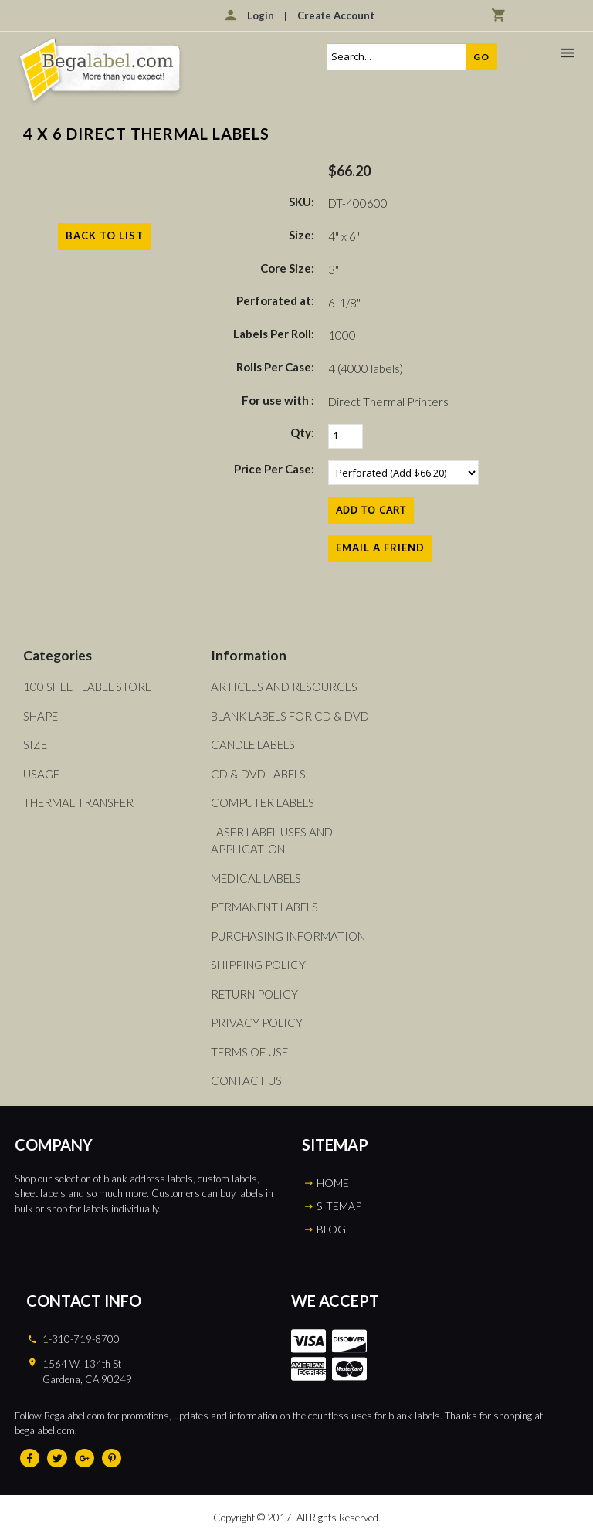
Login (260, 15)
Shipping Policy (258, 965)
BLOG (331, 1229)
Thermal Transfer (78, 802)
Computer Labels (262, 802)
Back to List (105, 235)
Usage (41, 774)
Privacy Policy (257, 1022)
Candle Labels (253, 744)
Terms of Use (249, 1052)
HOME (333, 1182)
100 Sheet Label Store (87, 687)
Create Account (335, 15)
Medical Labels (256, 878)
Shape (40, 716)
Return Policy (254, 994)
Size (35, 744)
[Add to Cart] (371, 510)
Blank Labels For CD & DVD (290, 716)
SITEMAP (339, 1205)
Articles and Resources (284, 687)
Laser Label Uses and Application (272, 840)
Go (481, 57)
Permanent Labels (264, 907)
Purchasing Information (288, 936)
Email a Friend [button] (380, 547)
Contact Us (246, 1080)
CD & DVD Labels (258, 774)
